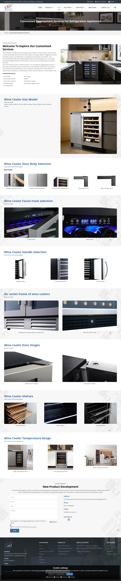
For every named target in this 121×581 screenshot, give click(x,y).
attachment (53, 522)
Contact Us (105, 7)
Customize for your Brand (46, 551)
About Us (41, 559)
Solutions (67, 7)
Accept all (69, 574)
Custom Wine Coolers (64, 545)
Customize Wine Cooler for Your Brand (87, 545)
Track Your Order (112, 554)
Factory (91, 1)
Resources (80, 7)
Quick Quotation (101, 1)
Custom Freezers (62, 554)
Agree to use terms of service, (23, 526)
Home (40, 7)
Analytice (57, 577)
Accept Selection (60, 574)
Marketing (71, 577)
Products (48, 7)
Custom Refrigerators (64, 551)
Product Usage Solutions (83, 551)
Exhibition (110, 551)
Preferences (64, 577)
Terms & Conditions (32, 527)
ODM (58, 8)
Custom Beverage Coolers (65, 548)
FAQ (108, 548)
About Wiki (92, 7)
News (40, 557)
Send (14, 530)
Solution (41, 554)
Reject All (51, 574)
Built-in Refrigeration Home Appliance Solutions (90, 548)
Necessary (49, 577)
